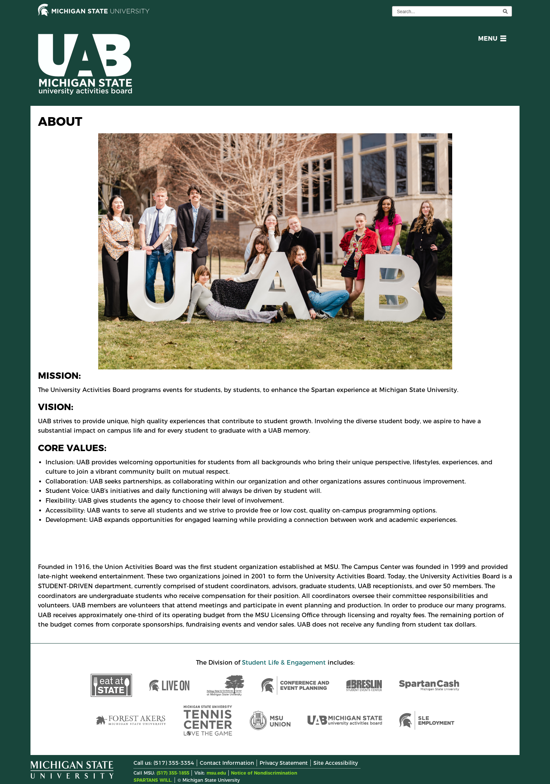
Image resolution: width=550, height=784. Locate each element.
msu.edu (216, 773)
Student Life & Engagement (284, 662)
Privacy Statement (284, 763)
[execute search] (505, 11)
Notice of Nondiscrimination (264, 773)
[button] (490, 39)
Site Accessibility (335, 763)
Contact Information (227, 763)
